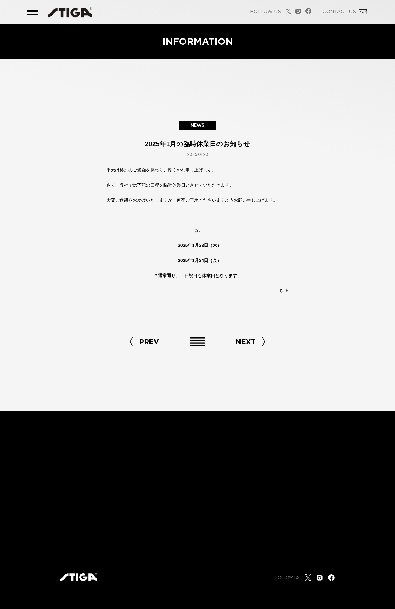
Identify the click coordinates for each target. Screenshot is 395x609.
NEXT (246, 341)
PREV (149, 341)
